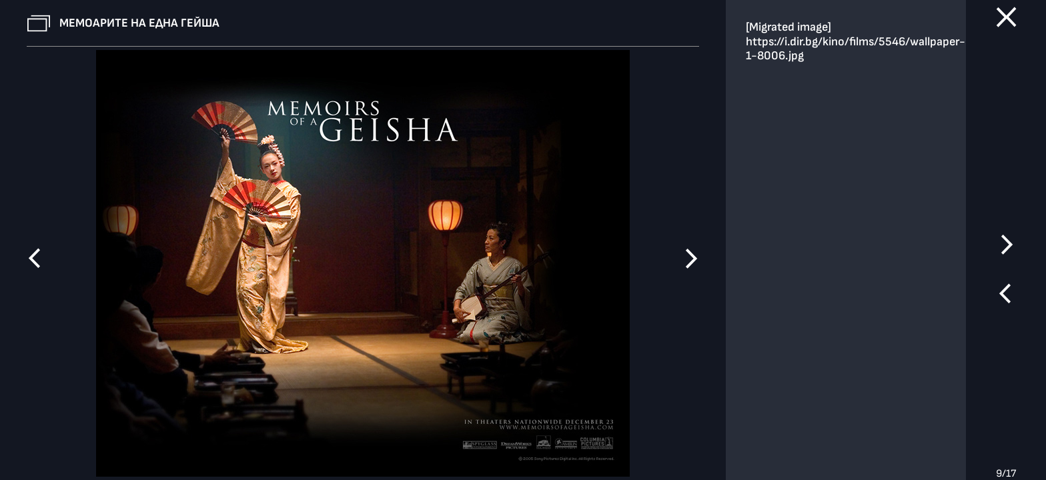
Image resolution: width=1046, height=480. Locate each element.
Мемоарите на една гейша (139, 23)
